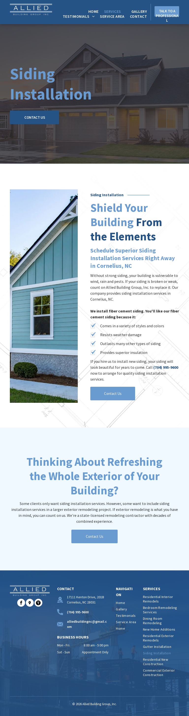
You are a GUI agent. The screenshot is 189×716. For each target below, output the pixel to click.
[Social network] (30, 603)
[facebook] (21, 603)
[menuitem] (91, 11)
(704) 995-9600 (165, 367)
